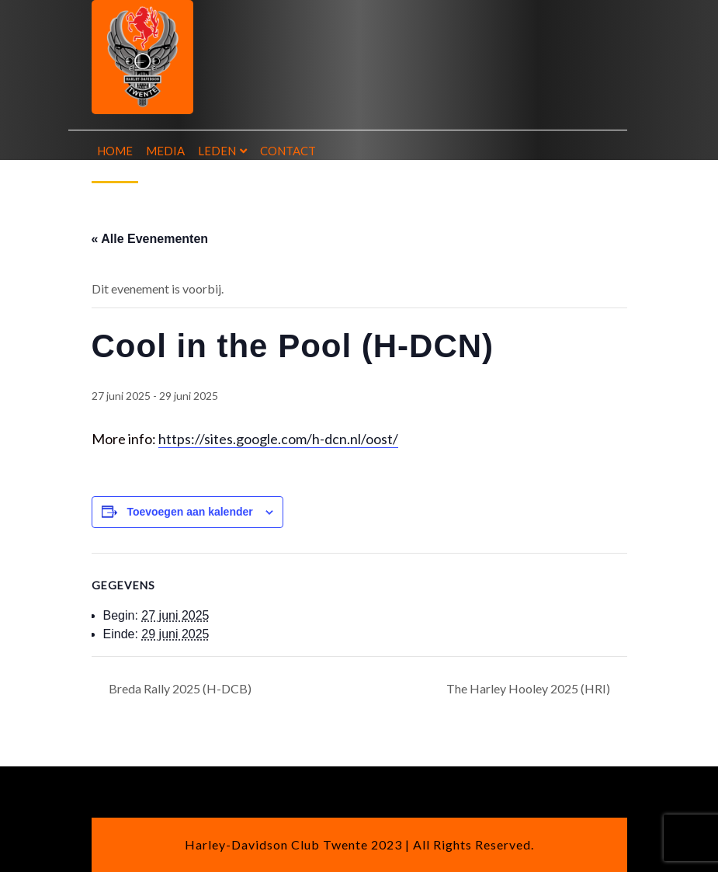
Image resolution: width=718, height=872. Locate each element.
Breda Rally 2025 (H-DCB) (178, 688)
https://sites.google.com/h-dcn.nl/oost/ (278, 438)
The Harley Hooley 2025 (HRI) (529, 688)
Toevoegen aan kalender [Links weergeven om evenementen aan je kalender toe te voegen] (189, 511)
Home (115, 151)
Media (165, 151)
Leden (217, 151)
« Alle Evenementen (150, 238)
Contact (288, 151)
